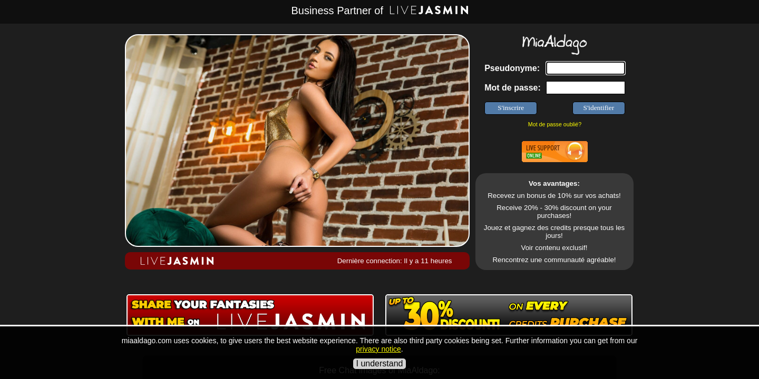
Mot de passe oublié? (554, 124)
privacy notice (378, 349)
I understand (379, 363)
